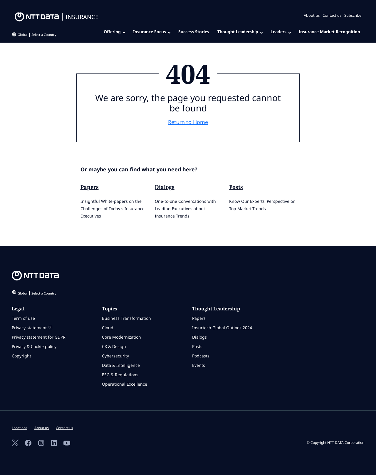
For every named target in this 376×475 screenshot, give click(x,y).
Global (37, 34)
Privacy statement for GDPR (39, 337)
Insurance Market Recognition (329, 31)
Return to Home (188, 122)
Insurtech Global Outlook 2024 (222, 327)
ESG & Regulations (120, 374)
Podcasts (200, 356)
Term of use (23, 318)
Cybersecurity (115, 356)
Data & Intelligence (121, 365)
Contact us (332, 15)
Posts (236, 186)
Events (198, 365)
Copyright (21, 356)
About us (312, 15)
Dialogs (164, 186)
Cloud (107, 327)
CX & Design (114, 346)
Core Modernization (121, 337)
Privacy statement (32, 327)
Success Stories (193, 31)
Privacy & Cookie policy (34, 346)
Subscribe (352, 15)
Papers (89, 186)
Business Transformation (126, 318)
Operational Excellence (124, 384)
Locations (19, 427)
